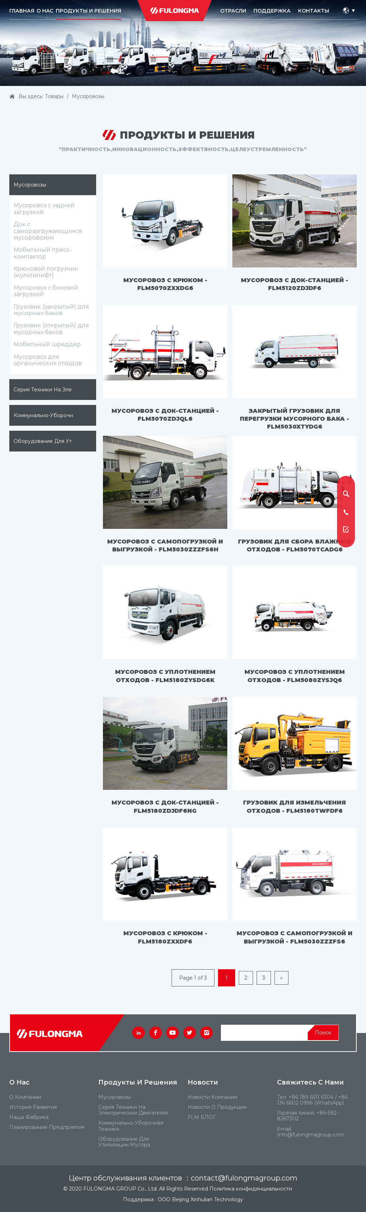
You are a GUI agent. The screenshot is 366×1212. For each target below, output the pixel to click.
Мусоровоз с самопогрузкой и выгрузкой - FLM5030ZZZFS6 (294, 937)
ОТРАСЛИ (233, 11)
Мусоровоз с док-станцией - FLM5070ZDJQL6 (165, 414)
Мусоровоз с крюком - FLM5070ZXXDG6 (165, 284)
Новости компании (212, 1097)
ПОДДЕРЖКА (272, 11)
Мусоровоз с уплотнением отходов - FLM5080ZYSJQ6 (294, 675)
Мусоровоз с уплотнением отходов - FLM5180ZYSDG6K (165, 675)
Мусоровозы (88, 96)
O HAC (44, 11)
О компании (25, 1097)
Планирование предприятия (46, 1127)
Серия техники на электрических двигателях (73, 389)
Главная (21, 11)
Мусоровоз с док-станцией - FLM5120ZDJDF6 (294, 284)
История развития (33, 1107)
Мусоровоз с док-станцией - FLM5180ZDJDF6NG (165, 806)
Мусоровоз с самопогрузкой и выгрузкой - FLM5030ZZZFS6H (165, 545)
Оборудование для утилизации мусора (66, 441)
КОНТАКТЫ (313, 11)
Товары (54, 96)
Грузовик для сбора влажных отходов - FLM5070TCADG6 (294, 545)
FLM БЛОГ (202, 1117)
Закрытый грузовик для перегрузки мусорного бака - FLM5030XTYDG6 (294, 418)
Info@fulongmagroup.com (310, 1134)
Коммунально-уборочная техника (57, 415)
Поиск (323, 1032)
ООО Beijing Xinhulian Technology (200, 1199)
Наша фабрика (29, 1117)
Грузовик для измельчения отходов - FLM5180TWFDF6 (294, 806)
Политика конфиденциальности (250, 1189)
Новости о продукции (217, 1107)
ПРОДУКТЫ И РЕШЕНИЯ (88, 11)
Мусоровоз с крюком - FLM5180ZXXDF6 (165, 937)
